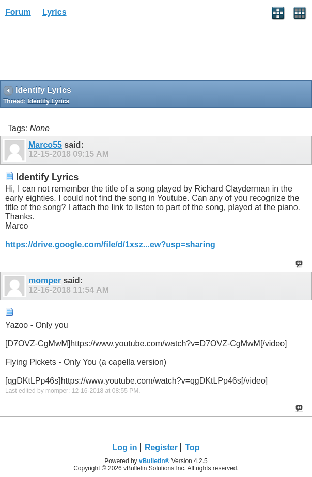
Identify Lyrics (48, 101)
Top (192, 447)
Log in (125, 447)
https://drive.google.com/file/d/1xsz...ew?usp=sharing (110, 244)
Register (161, 447)
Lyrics (54, 12)
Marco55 (45, 144)
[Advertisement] (82, 52)
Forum (18, 12)
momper (44, 280)
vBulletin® (154, 461)
